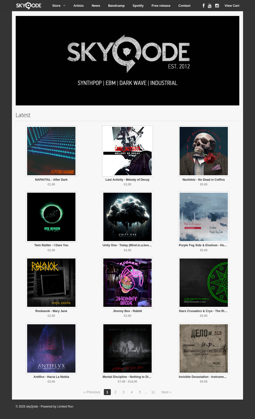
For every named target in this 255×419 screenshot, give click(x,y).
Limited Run (65, 406)
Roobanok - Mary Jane (51, 311)
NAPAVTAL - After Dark (51, 179)
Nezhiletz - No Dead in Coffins (204, 179)
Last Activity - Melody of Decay (127, 179)
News (96, 5)
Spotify (138, 5)
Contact (185, 5)
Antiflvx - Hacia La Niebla (51, 377)
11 (153, 392)
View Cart (232, 5)
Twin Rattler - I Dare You (51, 245)
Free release (161, 5)
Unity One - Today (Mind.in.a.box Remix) (131, 245)
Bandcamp (116, 5)
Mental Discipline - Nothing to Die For (129, 377)
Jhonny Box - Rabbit (127, 311)
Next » (166, 392)
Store (56, 5)
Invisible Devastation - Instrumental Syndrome (212, 377)
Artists (78, 5)
